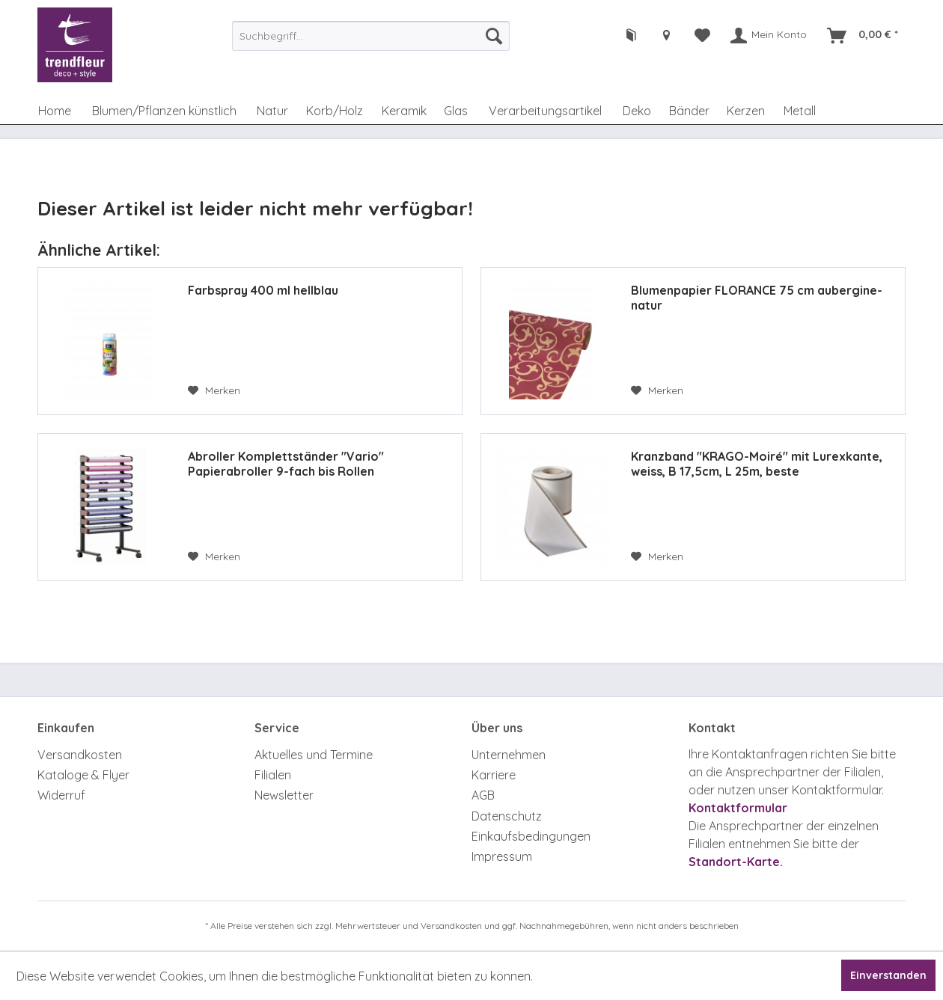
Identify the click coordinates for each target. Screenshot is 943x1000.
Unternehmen (509, 754)
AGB (483, 795)
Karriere (494, 774)
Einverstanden (888, 975)
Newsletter (284, 795)
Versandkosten (79, 754)
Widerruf (61, 795)
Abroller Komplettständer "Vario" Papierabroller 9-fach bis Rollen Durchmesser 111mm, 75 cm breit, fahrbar (307, 464)
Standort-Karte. (736, 861)
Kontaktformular (738, 807)
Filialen (272, 774)
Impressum (502, 856)
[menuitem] (371, 36)
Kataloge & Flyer (83, 774)
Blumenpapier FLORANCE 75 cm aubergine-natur (756, 298)
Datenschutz (507, 816)
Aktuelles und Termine (313, 754)
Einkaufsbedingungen (531, 836)
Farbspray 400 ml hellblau (263, 290)
